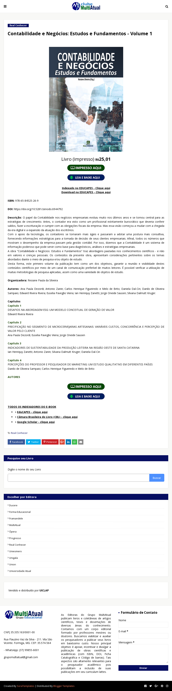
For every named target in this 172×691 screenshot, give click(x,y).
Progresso (15, 538)
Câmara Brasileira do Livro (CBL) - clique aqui (47, 417)
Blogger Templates (64, 686)
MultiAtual (14, 525)
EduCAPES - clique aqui (32, 412)
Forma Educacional (20, 512)
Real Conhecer (19, 433)
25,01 (86, 159)
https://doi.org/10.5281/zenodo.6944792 (38, 209)
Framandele (16, 518)
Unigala (13, 558)
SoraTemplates (25, 686)
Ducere (13, 505)
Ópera (13, 531)
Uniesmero (15, 551)
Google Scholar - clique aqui (36, 422)
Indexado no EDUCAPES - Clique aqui (86, 188)
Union (12, 564)
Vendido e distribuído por (28, 590)
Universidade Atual (20, 571)
